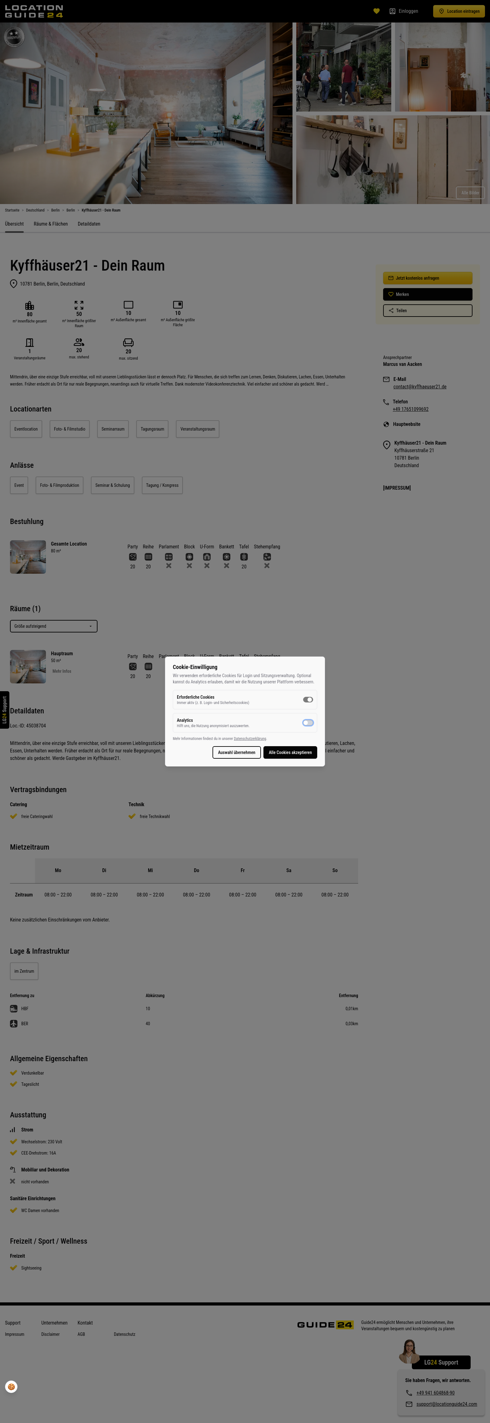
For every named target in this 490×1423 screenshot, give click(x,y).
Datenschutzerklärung (250, 738)
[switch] (308, 699)
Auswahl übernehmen (237, 752)
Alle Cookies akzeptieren (290, 752)
